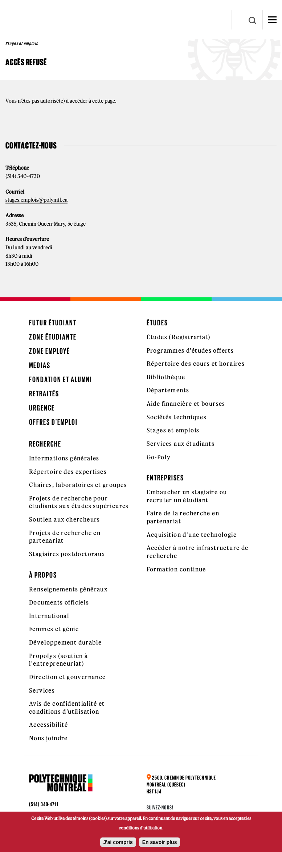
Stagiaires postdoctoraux (67, 554)
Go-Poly (159, 457)
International (49, 615)
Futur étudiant (53, 322)
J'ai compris (118, 843)
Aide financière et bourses (186, 403)
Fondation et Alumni (60, 379)
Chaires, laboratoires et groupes (78, 484)
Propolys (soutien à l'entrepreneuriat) (58, 659)
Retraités (44, 393)
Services (42, 690)
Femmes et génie (54, 629)
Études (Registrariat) (179, 337)
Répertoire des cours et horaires (196, 363)
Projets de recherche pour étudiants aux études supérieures (79, 502)
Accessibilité (48, 724)
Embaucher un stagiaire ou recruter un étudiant (187, 496)
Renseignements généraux (68, 589)
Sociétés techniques (177, 417)
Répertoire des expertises (68, 471)
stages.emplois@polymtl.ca (36, 200)
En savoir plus (159, 843)
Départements (168, 390)
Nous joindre (48, 738)
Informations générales (64, 458)
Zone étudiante (53, 337)
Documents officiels (59, 602)
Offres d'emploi (53, 422)
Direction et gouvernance (67, 677)
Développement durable (65, 642)
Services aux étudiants (181, 443)
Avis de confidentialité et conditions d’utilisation (67, 707)
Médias (39, 365)
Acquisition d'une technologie (192, 534)
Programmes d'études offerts (190, 350)
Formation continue (176, 569)
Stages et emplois (173, 430)
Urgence (42, 408)
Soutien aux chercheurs (64, 519)
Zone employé (49, 351)
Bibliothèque (166, 377)
